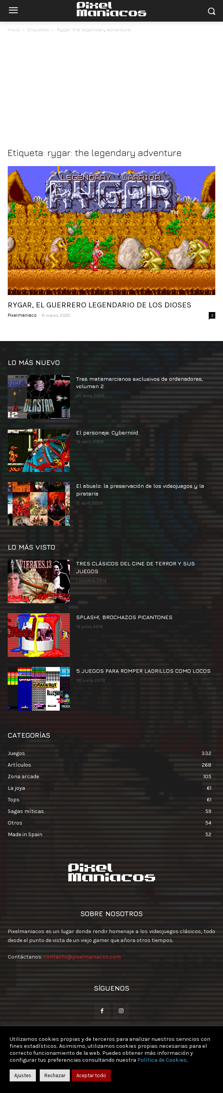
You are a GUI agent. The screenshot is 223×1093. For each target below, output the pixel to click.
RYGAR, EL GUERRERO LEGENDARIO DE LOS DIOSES (99, 304)
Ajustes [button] (22, 1075)
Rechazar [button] (54, 1075)
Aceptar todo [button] (91, 1075)
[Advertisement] (111, 92)
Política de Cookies (162, 1060)
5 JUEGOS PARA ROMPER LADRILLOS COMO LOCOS (143, 670)
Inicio (14, 29)
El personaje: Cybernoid (107, 432)
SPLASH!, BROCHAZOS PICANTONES (124, 617)
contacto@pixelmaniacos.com (82, 957)
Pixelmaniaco (22, 314)
